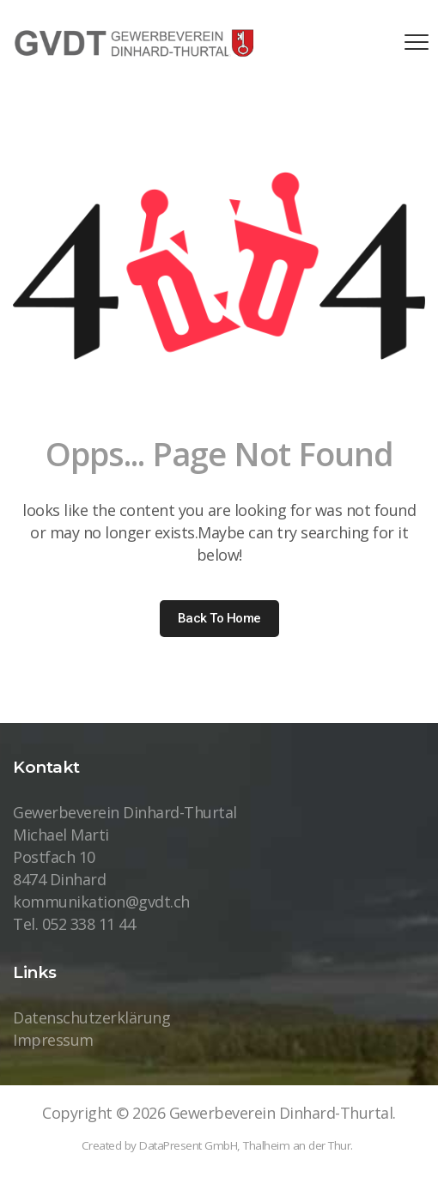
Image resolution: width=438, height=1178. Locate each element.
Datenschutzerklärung (91, 1017)
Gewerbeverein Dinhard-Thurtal (281, 1112)
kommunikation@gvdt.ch (101, 901)
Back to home (219, 618)
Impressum (53, 1039)
